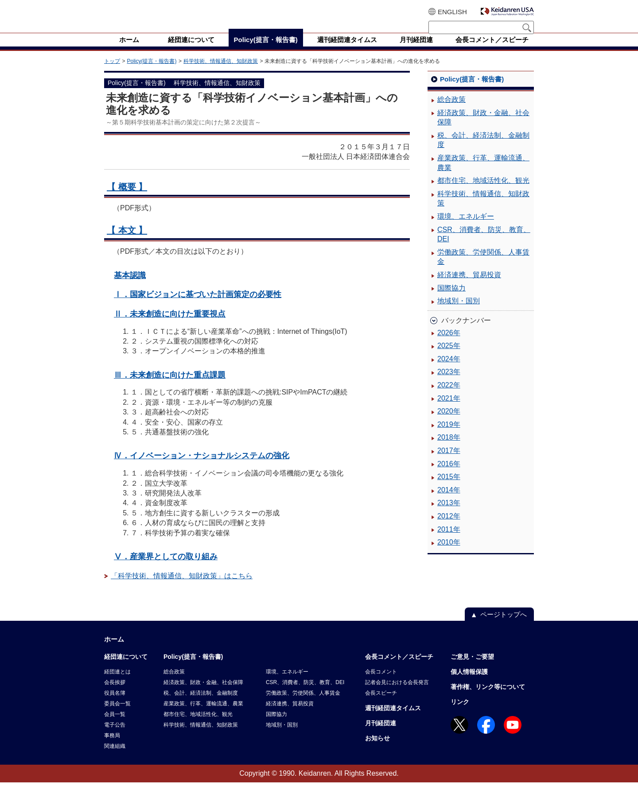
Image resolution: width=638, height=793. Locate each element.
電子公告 (114, 735)
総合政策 (451, 110)
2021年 (448, 409)
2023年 (448, 382)
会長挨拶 (114, 693)
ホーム (114, 650)
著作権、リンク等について (488, 697)
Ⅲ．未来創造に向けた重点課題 (170, 385)
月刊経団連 (380, 733)
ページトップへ (503, 625)
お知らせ (377, 748)
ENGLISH (452, 11)
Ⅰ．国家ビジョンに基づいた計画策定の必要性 (197, 304)
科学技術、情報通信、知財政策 (220, 72)
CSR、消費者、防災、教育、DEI (483, 245)
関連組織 (114, 757)
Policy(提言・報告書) (151, 72)
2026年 (448, 343)
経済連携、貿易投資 (469, 285)
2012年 (448, 526)
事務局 (112, 746)
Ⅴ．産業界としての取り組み (166, 567)
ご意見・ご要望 (472, 667)
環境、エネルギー (465, 227)
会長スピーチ (381, 703)
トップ (112, 72)
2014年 (448, 500)
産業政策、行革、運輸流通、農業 (483, 173)
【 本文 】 (127, 241)
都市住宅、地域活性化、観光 (483, 191)
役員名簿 (114, 703)
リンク (460, 712)
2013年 (448, 513)
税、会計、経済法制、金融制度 (483, 150)
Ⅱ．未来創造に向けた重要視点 (170, 324)
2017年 (448, 461)
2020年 (448, 422)
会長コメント (381, 682)
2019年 (448, 435)
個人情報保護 (469, 682)
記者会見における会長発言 (397, 693)
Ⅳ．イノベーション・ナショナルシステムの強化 (201, 466)
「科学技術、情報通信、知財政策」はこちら (182, 586)
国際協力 (451, 298)
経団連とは (117, 682)
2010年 (448, 553)
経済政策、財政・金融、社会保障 (483, 128)
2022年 (448, 395)
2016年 (448, 474)
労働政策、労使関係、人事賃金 (483, 267)
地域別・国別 (458, 311)
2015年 (448, 487)
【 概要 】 (127, 197)
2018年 (448, 448)
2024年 (448, 369)
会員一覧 (114, 725)
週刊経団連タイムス (393, 718)
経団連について (126, 667)
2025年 (448, 356)
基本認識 (130, 285)
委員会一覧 (117, 714)
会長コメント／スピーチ (399, 667)
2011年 (448, 540)
